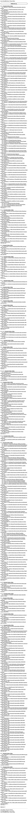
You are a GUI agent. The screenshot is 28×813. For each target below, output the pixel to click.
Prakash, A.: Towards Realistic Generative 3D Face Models (15, 150)
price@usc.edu (5, 810)
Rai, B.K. (2, 256)
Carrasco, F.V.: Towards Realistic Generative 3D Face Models (15, 43)
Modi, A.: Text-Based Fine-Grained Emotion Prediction (14, 511)
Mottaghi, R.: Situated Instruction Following (12, 140)
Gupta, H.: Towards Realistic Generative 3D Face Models (15, 72)
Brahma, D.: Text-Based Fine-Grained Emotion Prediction (15, 462)
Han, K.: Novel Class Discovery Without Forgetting (13, 479)
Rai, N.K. (2, 436)
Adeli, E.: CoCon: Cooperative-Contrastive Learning (14, 383)
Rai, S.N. (2, 625)
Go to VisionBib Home (4, 1)
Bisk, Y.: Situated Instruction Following (11, 38)
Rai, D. (1, 287)
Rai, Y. (1, 767)
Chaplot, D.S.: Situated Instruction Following (12, 45)
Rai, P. (1, 442)
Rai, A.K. (2, 210)
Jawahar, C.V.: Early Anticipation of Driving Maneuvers (14, 669)
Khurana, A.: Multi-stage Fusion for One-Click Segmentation (15, 101)
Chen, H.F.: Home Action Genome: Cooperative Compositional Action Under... (11, 394)
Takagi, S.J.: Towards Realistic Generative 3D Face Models (15, 183)
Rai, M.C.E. (2, 371)
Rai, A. (1, 6)
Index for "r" (2, 807)
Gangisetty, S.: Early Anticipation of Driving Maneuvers (14, 664)
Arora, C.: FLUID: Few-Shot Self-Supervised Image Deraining (15, 630)
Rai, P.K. (2, 582)
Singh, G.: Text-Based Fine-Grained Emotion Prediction (14, 537)
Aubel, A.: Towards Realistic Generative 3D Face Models (15, 27)
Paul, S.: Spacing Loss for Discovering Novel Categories (14, 534)
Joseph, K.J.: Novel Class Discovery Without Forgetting (14, 481)
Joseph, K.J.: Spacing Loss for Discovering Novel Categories (15, 482)
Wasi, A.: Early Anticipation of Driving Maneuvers (13, 731)
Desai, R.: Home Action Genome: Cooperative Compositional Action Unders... (11, 396)
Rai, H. (1, 305)
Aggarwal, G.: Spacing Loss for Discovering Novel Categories (15, 445)
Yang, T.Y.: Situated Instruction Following (12, 203)
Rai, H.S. (2, 340)
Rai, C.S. (2, 280)
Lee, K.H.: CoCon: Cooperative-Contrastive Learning (14, 413)
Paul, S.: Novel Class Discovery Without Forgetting (13, 533)
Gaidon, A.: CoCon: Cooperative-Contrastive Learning (14, 400)
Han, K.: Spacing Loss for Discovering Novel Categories (14, 480)
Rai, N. (1, 382)
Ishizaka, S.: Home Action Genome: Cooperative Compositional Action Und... (11, 404)
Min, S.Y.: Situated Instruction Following (11, 136)
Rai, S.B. (2, 613)
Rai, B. (1, 245)
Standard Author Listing (8, 6)
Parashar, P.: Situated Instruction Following (12, 142)
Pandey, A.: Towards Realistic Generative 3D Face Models (15, 141)
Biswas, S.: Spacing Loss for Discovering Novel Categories (15, 458)
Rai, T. (1, 753)
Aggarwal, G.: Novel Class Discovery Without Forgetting (14, 443)
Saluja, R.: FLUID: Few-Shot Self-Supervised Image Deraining (15, 707)
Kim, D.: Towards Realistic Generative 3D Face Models (14, 109)
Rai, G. (1, 300)
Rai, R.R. (2, 593)
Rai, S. (1, 598)
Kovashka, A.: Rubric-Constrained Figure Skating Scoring (15, 112)
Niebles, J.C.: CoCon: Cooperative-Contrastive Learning (14, 421)
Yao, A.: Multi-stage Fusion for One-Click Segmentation (14, 204)
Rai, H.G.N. (2, 331)
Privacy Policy (12, 1)
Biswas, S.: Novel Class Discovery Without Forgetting (14, 457)
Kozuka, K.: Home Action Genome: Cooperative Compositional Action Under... (11, 411)
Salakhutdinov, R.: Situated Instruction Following (13, 157)
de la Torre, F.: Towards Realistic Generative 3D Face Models (15, 57)
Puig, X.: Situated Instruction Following (11, 154)
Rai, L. (1, 347)
